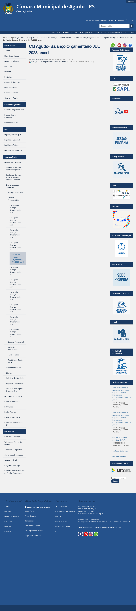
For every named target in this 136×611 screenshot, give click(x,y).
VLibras (130, 20)
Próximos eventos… (119, 456)
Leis (6, 129)
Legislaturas (30, 511)
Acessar (131, 1)
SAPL (125, 32)
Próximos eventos (119, 382)
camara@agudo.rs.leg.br (93, 513)
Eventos (7, 531)
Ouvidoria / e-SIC (72, 32)
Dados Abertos (61, 521)
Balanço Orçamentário (90, 37)
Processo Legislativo (12, 104)
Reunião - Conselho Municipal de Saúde (119, 438)
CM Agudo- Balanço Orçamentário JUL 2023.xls (49, 62)
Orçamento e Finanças (48, 37)
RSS (132, 32)
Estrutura (8, 521)
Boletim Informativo (63, 526)
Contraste (120, 20)
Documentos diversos (111, 32)
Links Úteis (9, 431)
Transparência (32, 37)
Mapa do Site (94, 20)
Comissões (29, 521)
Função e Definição (11, 516)
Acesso (7, 506)
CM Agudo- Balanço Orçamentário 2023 (116, 37)
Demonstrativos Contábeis (69, 37)
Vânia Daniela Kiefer (38, 59)
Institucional (9, 45)
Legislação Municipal (33, 535)
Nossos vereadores (37, 507)
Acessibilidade (107, 20)
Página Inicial (57, 32)
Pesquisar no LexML (119, 463)
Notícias (7, 526)
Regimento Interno (32, 526)
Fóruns (58, 516)
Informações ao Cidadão (65, 511)
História (7, 511)
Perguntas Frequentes (90, 32)
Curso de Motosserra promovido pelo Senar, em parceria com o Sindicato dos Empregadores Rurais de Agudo (121, 393)
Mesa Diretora (30, 516)
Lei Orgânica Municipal (34, 530)
